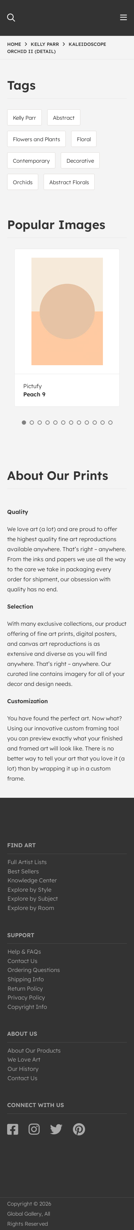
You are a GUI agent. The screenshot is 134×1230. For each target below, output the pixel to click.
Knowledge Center (32, 880)
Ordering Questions (34, 969)
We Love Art (24, 1059)
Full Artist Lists (27, 862)
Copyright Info (27, 1006)
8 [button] (79, 422)
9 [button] (87, 422)
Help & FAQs (24, 951)
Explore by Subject (33, 898)
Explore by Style (29, 889)
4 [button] (47, 422)
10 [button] (95, 422)
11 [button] (102, 422)
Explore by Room (31, 907)
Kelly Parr (24, 117)
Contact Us (23, 960)
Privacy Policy (26, 997)
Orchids (23, 182)
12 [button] (110, 422)
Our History (23, 1068)
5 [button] (55, 422)
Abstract (64, 117)
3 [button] (40, 422)
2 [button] (32, 422)
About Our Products (34, 1050)
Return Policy (25, 988)
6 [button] (63, 422)
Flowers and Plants (36, 139)
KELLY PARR (45, 44)
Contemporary (31, 160)
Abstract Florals (69, 182)
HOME (14, 44)
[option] (67, 328)
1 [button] (24, 422)
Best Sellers (23, 871)
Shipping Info (26, 979)
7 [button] (71, 422)
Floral (84, 139)
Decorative (80, 160)
